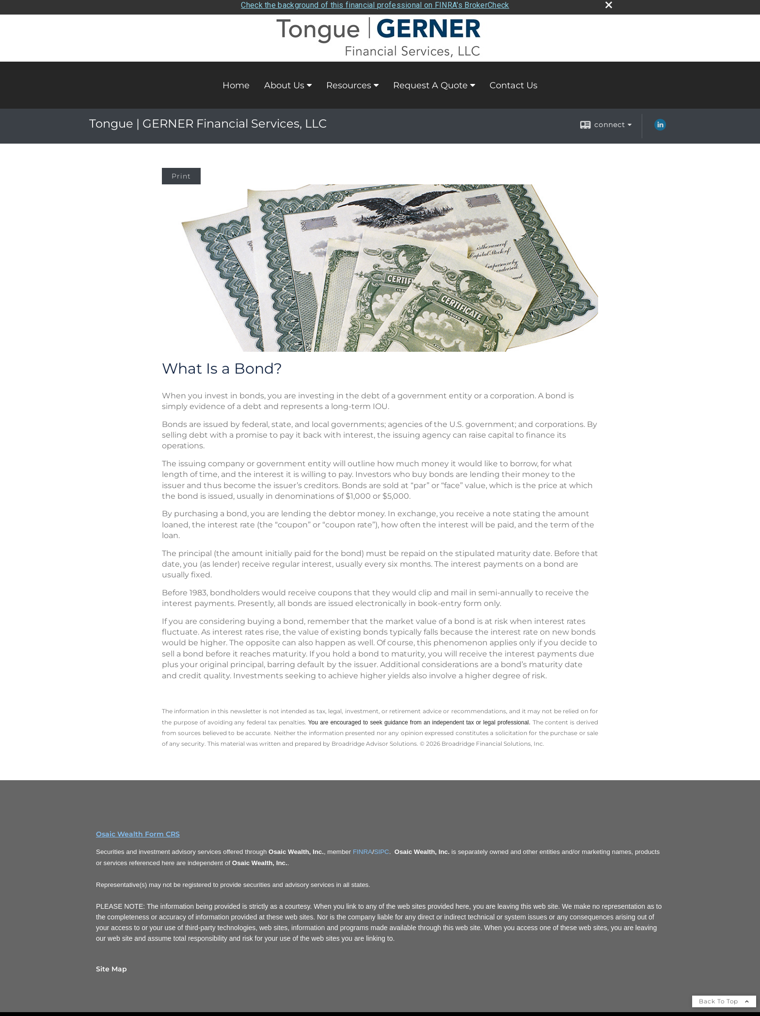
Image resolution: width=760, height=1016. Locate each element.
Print (181, 173)
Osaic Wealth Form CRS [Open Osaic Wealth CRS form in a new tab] (138, 830)
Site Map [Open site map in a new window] (111, 965)
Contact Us (514, 82)
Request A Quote (430, 82)
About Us (284, 82)
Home (236, 82)
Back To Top (724, 997)
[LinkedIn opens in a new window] (660, 125)
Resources (348, 82)
